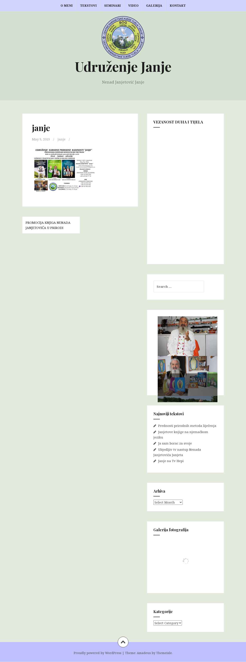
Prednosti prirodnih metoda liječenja (187, 425)
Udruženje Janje (123, 66)
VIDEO (133, 5)
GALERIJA (154, 5)
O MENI (67, 5)
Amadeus (144, 653)
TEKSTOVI (88, 5)
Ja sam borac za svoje (175, 443)
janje (62, 139)
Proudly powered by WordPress (97, 653)
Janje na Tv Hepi (171, 461)
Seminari (112, 5)
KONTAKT (178, 5)
